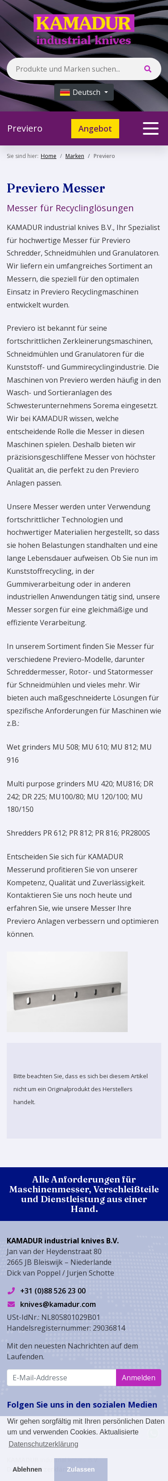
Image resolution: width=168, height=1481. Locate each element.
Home (48, 156)
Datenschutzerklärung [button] (43, 1444)
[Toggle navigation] (151, 128)
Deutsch (81, 92)
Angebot (95, 128)
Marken (74, 156)
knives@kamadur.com (58, 1304)
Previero (25, 128)
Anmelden (138, 1378)
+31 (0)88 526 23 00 (53, 1291)
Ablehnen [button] (27, 1469)
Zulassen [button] (81, 1469)
